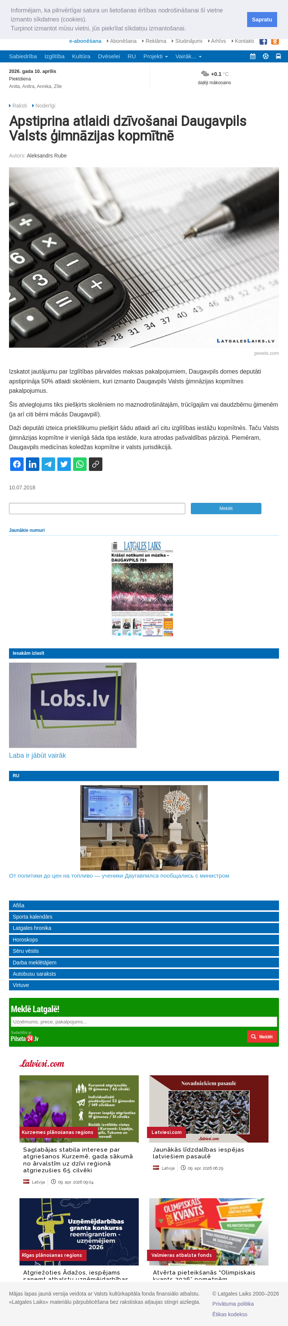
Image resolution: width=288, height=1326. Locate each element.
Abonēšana (121, 41)
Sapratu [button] (262, 20)
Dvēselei (109, 56)
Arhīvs (217, 41)
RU (132, 56)
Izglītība (54, 56)
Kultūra (81, 56)
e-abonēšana (85, 41)
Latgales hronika (32, 928)
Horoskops (25, 940)
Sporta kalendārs (32, 917)
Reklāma (154, 41)
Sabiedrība (23, 56)
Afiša (18, 905)
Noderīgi (46, 106)
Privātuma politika (233, 1304)
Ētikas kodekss (229, 1314)
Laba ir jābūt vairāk (37, 755)
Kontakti (243, 41)
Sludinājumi (187, 41)
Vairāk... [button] (189, 56)
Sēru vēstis (26, 951)
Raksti (19, 106)
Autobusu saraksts (34, 974)
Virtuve (21, 985)
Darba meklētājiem (35, 963)
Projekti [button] (155, 56)
